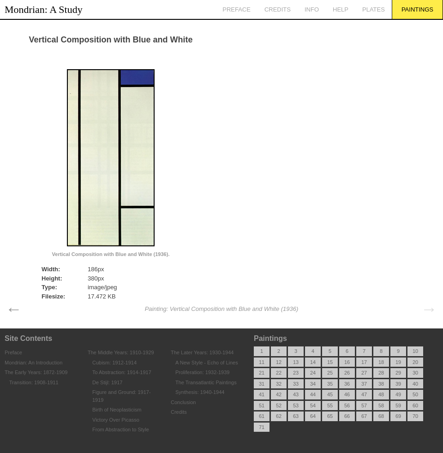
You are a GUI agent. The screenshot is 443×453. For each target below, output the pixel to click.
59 (398, 405)
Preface (236, 9)
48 (381, 394)
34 (313, 384)
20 (415, 362)
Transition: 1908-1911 (34, 382)
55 (330, 405)
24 (313, 373)
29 (398, 373)
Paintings (417, 9)
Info (312, 9)
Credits (277, 9)
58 (381, 405)
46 (347, 394)
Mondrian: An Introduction (33, 362)
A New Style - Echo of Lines (206, 362)
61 (261, 416)
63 (296, 416)
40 (415, 384)
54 (313, 405)
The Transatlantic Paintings (206, 382)
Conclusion (183, 402)
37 (364, 384)
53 (296, 405)
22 (278, 373)
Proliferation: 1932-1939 (202, 372)
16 (347, 362)
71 (261, 427)
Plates (373, 9)
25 (330, 373)
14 (313, 362)
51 (261, 405)
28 (381, 373)
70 (415, 416)
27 (364, 373)
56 (347, 405)
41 (261, 394)
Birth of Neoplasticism (116, 409)
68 (381, 416)
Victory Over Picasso (115, 420)
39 (398, 384)
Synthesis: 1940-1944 (199, 392)
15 (330, 362)
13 (296, 362)
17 (364, 362)
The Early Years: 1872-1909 (36, 372)
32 (278, 384)
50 (415, 394)
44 (313, 394)
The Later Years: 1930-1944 (202, 352)
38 (381, 384)
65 (330, 416)
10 (415, 351)
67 (364, 416)
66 (347, 416)
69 (398, 416)
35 (330, 384)
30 (415, 373)
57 (364, 405)
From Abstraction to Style (120, 429)
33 (296, 384)
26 (347, 373)
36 (347, 384)
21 (261, 373)
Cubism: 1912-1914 (114, 362)
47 (364, 394)
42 (278, 394)
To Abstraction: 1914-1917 (121, 372)
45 (330, 394)
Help (340, 9)
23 (296, 373)
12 (278, 362)
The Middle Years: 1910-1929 (121, 352)
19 (398, 362)
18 (381, 362)
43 (296, 394)
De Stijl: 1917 (107, 382)
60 (415, 405)
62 (278, 416)
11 (261, 362)
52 (278, 405)
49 (398, 394)
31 (261, 384)
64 (313, 416)
